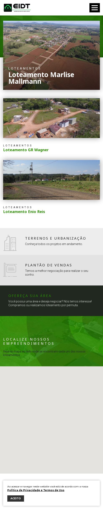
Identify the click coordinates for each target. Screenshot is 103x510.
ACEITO (15, 498)
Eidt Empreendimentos (17, 7)
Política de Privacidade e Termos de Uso (35, 490)
